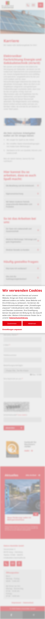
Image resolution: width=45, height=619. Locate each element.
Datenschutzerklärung (18, 318)
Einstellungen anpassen (12, 329)
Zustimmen (12, 323)
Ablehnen (32, 323)
